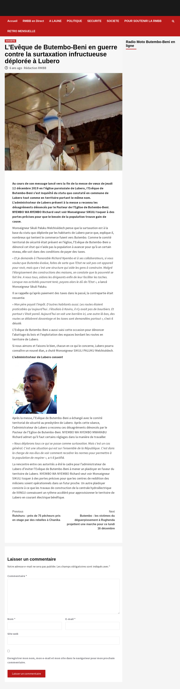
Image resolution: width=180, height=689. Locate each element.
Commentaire (17, 576)
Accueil (12, 20)
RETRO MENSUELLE (21, 31)
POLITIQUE (74, 20)
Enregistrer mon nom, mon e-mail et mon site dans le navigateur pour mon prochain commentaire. (61, 660)
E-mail (70, 619)
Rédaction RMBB (35, 68)
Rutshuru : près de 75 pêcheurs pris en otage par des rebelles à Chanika (37, 515)
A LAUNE (55, 20)
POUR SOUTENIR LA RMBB (143, 20)
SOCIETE (113, 20)
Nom (11, 619)
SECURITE (94, 20)
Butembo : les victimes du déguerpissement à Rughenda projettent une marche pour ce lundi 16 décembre (89, 520)
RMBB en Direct (33, 20)
